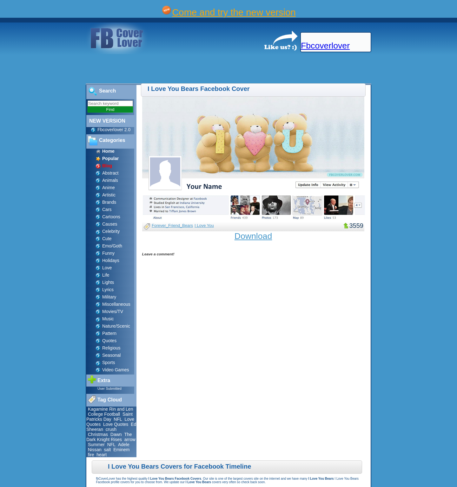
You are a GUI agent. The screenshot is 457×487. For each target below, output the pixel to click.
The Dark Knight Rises (109, 437)
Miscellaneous (116, 304)
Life (105, 275)
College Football (104, 414)
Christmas (98, 434)
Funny (108, 253)
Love (107, 267)
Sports (108, 362)
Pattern (109, 333)
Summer (96, 444)
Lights (108, 282)
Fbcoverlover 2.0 (113, 129)
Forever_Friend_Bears (172, 225)
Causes (109, 224)
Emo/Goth (112, 245)
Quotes (109, 340)
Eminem (121, 449)
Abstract (110, 173)
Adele (123, 444)
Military (109, 296)
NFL (118, 419)
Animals (110, 180)
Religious (111, 347)
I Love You (204, 225)
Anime (108, 187)
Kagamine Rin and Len (110, 409)
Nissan (95, 449)
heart (101, 454)
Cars (107, 209)
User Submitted (109, 388)
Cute (107, 238)
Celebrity (111, 231)
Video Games (115, 369)
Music (108, 318)
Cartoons (111, 216)
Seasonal (111, 355)
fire (91, 454)
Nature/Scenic (116, 326)
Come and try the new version (234, 12)
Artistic (109, 194)
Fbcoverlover (325, 45)
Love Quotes (115, 424)
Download (253, 236)
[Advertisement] (115, 69)
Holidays (110, 260)
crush (111, 429)
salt (107, 449)
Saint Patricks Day (109, 417)
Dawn (116, 434)
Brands (109, 202)
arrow (130, 439)
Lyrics (108, 289)
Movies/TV (112, 311)
